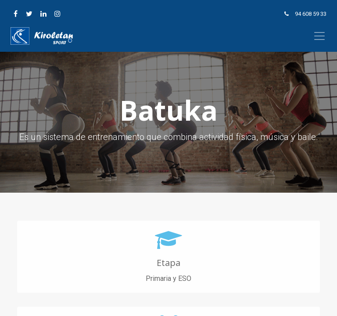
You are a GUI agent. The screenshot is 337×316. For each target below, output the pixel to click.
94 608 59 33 (310, 14)
